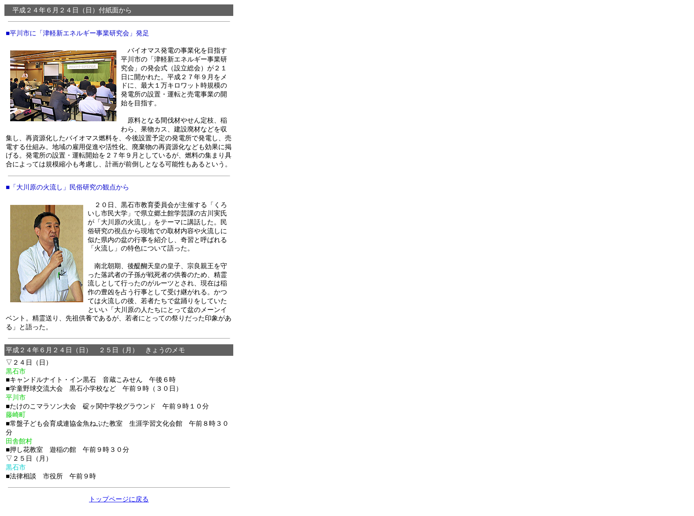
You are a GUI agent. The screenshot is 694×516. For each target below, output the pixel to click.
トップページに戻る (119, 499)
